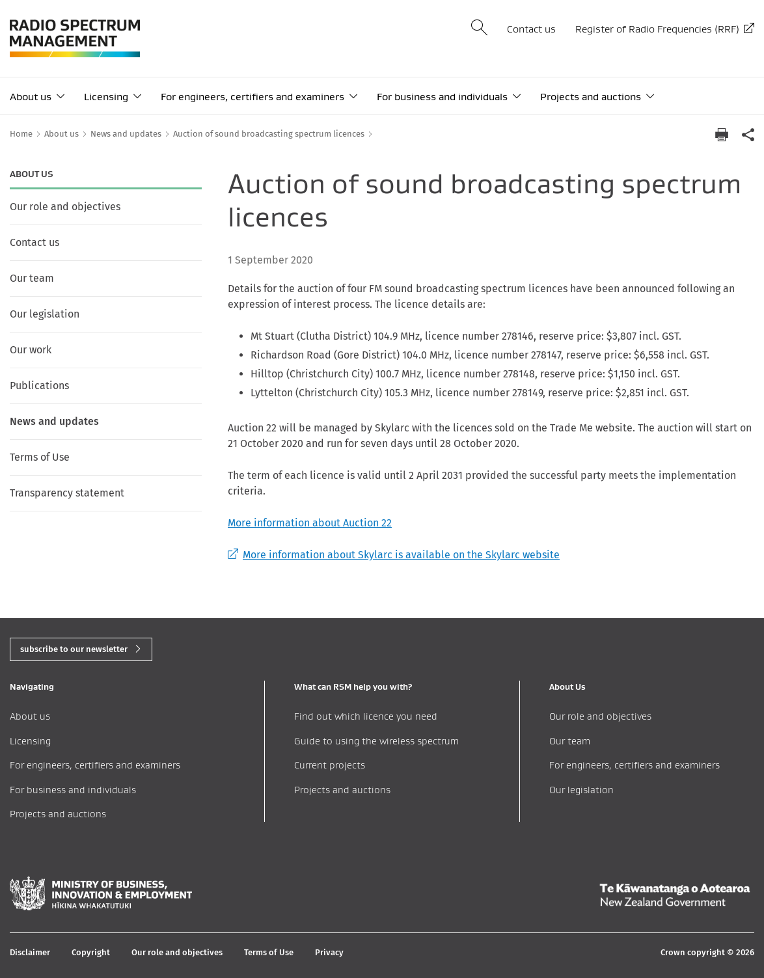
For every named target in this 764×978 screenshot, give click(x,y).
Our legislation (44, 314)
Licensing (106, 96)
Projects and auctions (590, 96)
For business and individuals (442, 96)
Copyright (91, 952)
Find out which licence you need (365, 716)
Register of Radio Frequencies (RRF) (657, 28)
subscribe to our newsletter (74, 649)
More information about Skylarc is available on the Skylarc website (394, 555)
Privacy (329, 952)
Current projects (329, 765)
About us (30, 96)
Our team (32, 278)
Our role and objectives (65, 206)
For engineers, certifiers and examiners (252, 96)
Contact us (531, 28)
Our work (30, 350)
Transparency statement (67, 493)
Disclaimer (30, 952)
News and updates (54, 421)
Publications (39, 385)
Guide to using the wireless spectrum (376, 741)
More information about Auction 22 (310, 523)
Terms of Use (40, 457)
